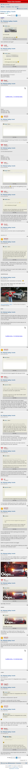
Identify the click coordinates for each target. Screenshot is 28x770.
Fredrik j (6, 53)
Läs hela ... (15, 39)
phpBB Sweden (15, 767)
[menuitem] (5, 4)
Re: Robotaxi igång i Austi (8, 119)
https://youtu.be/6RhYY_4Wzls (6, 304)
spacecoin (6, 384)
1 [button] (13, 15)
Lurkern (5, 692)
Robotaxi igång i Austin (8, 11)
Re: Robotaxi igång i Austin (9, 21)
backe (5, 357)
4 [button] (18, 15)
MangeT (6, 124)
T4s (5, 615)
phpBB (9, 765)
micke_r (6, 246)
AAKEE (5, 26)
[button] (11, 15)
